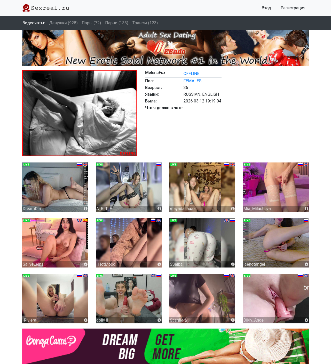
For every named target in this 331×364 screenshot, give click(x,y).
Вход (266, 7)
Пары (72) (91, 22)
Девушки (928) (63, 22)
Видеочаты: (33, 22)
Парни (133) (116, 22)
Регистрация (293, 7)
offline (191, 73)
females (192, 80)
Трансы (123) (145, 22)
